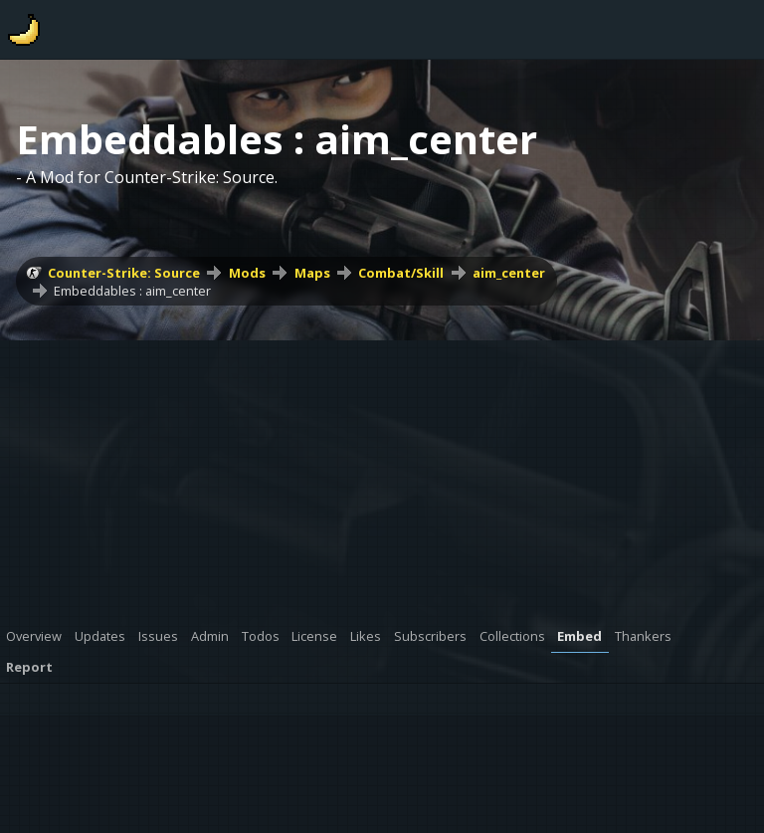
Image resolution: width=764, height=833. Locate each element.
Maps (312, 273)
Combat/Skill (401, 273)
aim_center (509, 273)
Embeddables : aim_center (132, 291)
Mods (247, 273)
